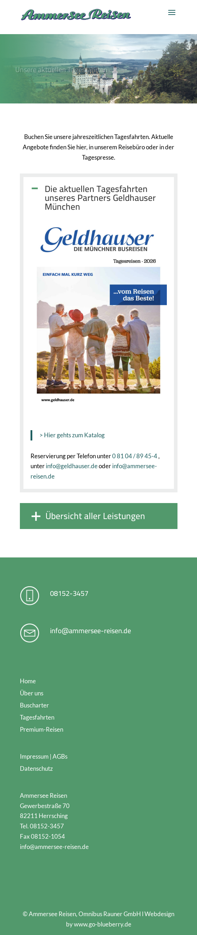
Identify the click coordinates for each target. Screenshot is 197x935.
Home (28, 681)
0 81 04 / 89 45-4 (134, 456)
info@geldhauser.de (72, 466)
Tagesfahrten (37, 717)
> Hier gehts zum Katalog (72, 435)
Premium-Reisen (41, 729)
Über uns (31, 693)
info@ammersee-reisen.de (90, 630)
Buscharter (34, 705)
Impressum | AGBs (43, 756)
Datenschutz (36, 768)
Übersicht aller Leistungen (95, 515)
